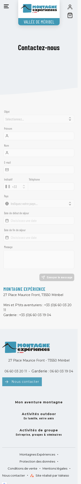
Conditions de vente (22, 468)
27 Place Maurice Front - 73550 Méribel (39, 360)
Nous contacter (25, 382)
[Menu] (6, 6)
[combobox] (15, 186)
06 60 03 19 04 (61, 371)
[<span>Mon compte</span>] (70, 7)
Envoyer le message (56, 277)
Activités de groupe (39, 432)
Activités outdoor (39, 416)
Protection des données (37, 461)
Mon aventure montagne (39, 402)
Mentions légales (55, 468)
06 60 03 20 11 (15, 371)
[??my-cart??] (70, 15)
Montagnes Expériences (37, 454)
